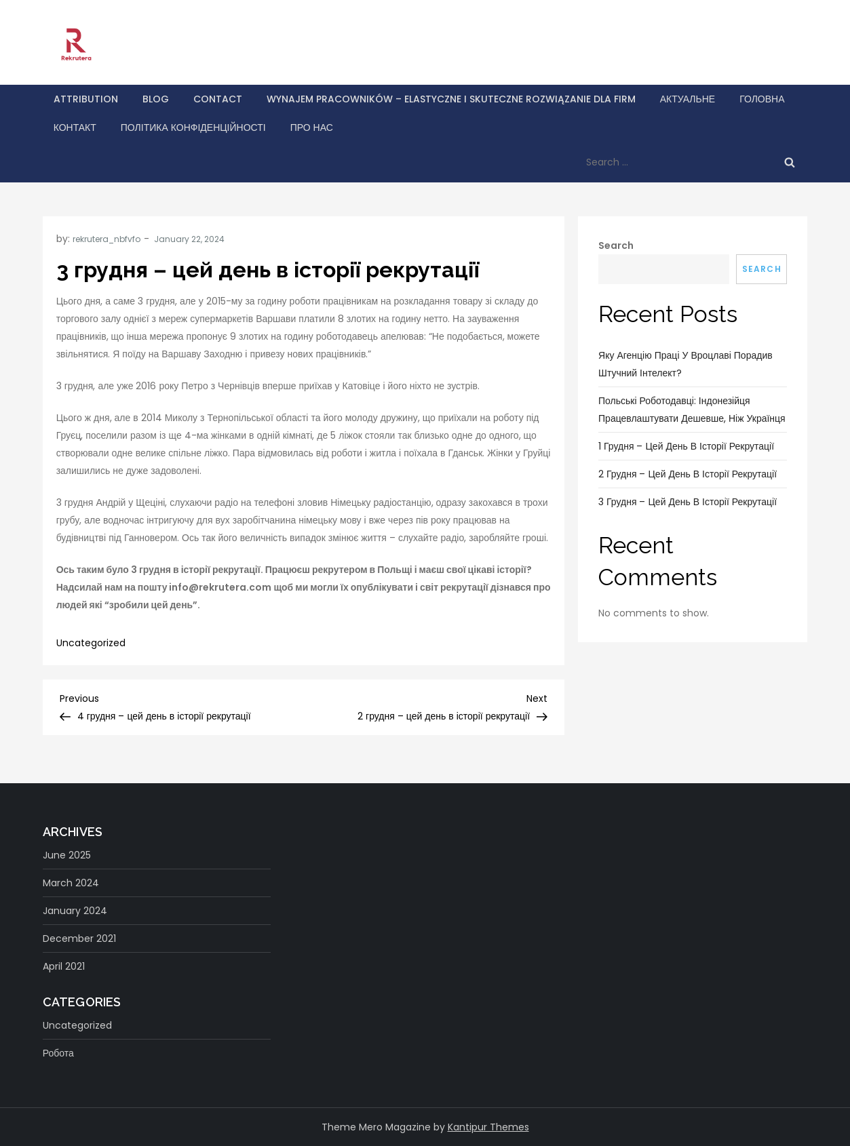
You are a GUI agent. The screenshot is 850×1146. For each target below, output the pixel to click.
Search (616, 245)
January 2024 (75, 910)
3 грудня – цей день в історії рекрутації (687, 502)
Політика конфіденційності (193, 127)
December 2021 (79, 938)
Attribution (86, 99)
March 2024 (71, 883)
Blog (155, 99)
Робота (58, 1053)
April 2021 (64, 966)
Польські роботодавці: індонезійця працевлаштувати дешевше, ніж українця (692, 409)
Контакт (75, 127)
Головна (761, 99)
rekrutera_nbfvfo (106, 239)
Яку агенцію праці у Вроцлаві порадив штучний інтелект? (685, 364)
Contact (217, 99)
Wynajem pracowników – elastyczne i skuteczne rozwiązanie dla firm (451, 99)
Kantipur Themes (488, 1127)
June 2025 (67, 855)
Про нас (311, 127)
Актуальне (687, 99)
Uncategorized (90, 643)
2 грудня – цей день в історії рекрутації (687, 474)
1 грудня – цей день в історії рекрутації (686, 446)
